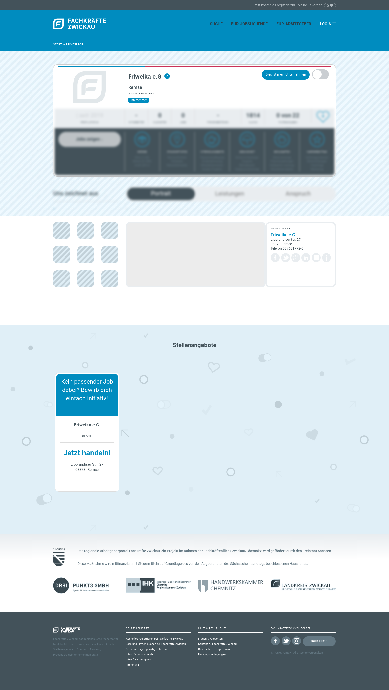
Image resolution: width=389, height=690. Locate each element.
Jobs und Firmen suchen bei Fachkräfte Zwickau (156, 644)
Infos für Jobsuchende (139, 654)
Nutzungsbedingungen (212, 654)
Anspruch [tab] (298, 193)
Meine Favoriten (310, 5)
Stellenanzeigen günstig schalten (146, 649)
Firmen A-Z (132, 664)
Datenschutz (206, 649)
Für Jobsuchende (249, 24)
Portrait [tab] (161, 193)
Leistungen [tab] (229, 193)
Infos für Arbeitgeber (138, 659)
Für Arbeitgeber (293, 24)
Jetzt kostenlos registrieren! (274, 5)
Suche (216, 24)
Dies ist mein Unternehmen (285, 74)
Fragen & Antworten (210, 638)
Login (328, 24)
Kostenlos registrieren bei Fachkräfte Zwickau (154, 638)
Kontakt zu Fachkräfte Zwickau (217, 644)
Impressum (223, 649)
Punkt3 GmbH (282, 652)
